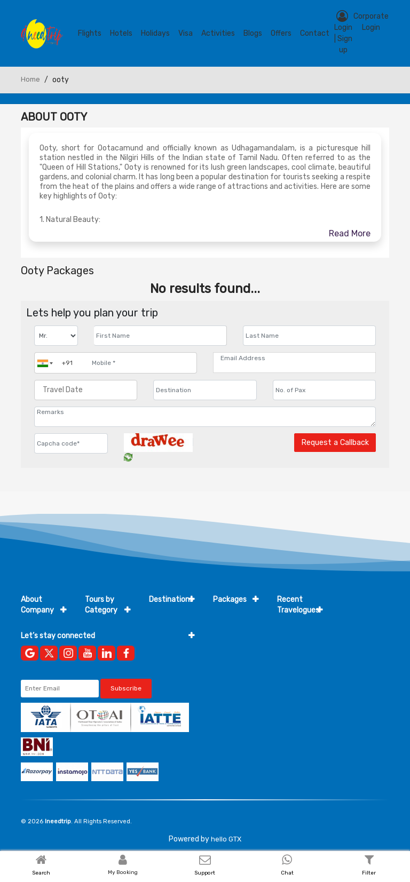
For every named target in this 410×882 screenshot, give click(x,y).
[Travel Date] (85, 390)
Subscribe (126, 688)
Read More (349, 233)
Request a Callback (335, 442)
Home (30, 79)
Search (41, 873)
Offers (281, 33)
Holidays (155, 33)
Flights (89, 33)
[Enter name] (160, 335)
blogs (252, 33)
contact (314, 33)
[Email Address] (294, 358)
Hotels (121, 33)
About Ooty (54, 116)
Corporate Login (371, 22)
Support (204, 873)
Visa (185, 33)
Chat (287, 873)
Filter (369, 873)
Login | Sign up (343, 32)
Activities (218, 33)
